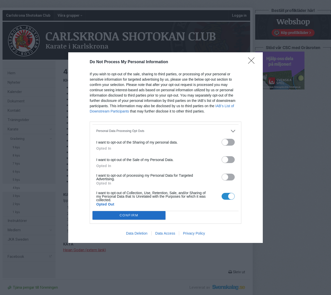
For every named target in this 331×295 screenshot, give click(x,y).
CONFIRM (129, 215)
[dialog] (165, 147)
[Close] (253, 62)
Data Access (165, 233)
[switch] (228, 142)
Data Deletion (137, 233)
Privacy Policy (194, 233)
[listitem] (165, 131)
